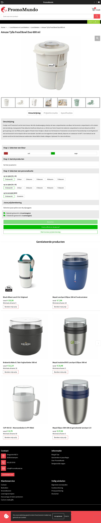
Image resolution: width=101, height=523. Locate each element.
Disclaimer (55, 494)
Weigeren (66, 516)
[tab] (34, 112)
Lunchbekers (35, 27)
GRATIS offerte (94, 22)
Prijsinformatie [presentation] (51, 113)
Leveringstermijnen (7, 494)
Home (3, 27)
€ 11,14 (8, 365)
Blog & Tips (55, 455)
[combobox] (47, 16)
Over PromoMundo (57, 460)
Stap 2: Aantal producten (13, 159)
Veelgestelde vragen (58, 464)
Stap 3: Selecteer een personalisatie (18, 171)
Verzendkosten (6, 491)
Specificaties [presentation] (66, 113)
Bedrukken (4, 488)
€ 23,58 (8, 300)
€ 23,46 (58, 365)
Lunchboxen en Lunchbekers (19, 27)
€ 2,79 (7, 431)
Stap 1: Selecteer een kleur (14, 147)
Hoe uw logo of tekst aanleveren (12, 497)
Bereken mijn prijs (11, 307)
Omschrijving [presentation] (34, 113)
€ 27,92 (58, 431)
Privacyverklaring (57, 491)
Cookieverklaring (57, 488)
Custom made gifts (7, 500)
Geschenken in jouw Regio (60, 458)
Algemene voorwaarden (59, 485)
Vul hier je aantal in (9, 165)
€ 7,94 (57, 300)
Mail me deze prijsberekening (50, 232)
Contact (4, 485)
